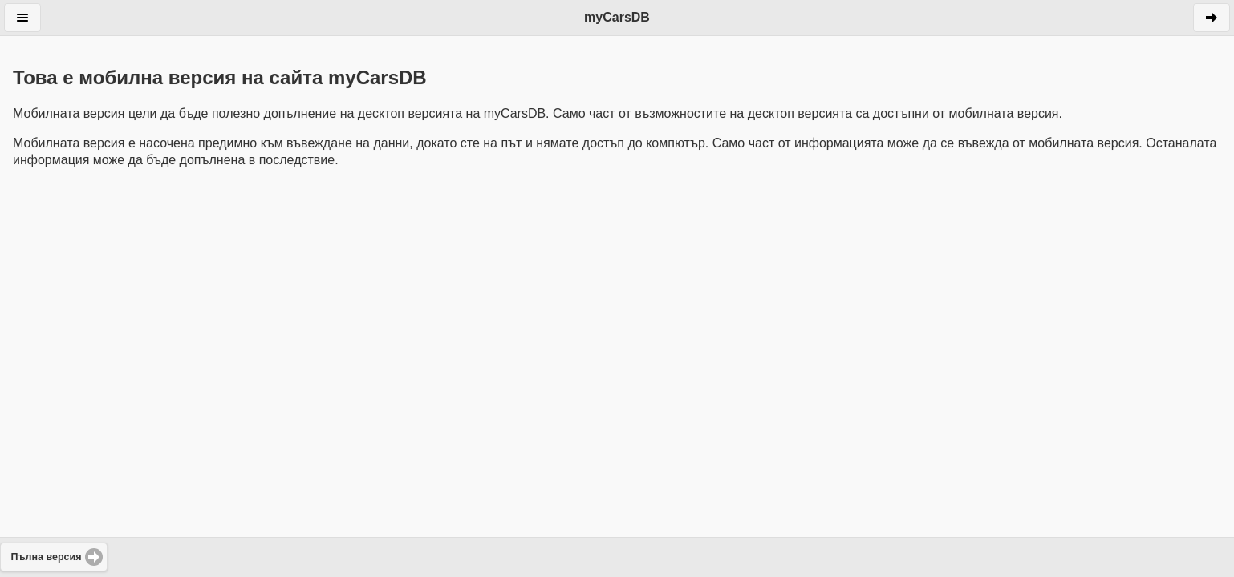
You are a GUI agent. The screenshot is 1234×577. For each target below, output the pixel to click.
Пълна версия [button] (46, 557)
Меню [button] (22, 17)
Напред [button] (1211, 17)
